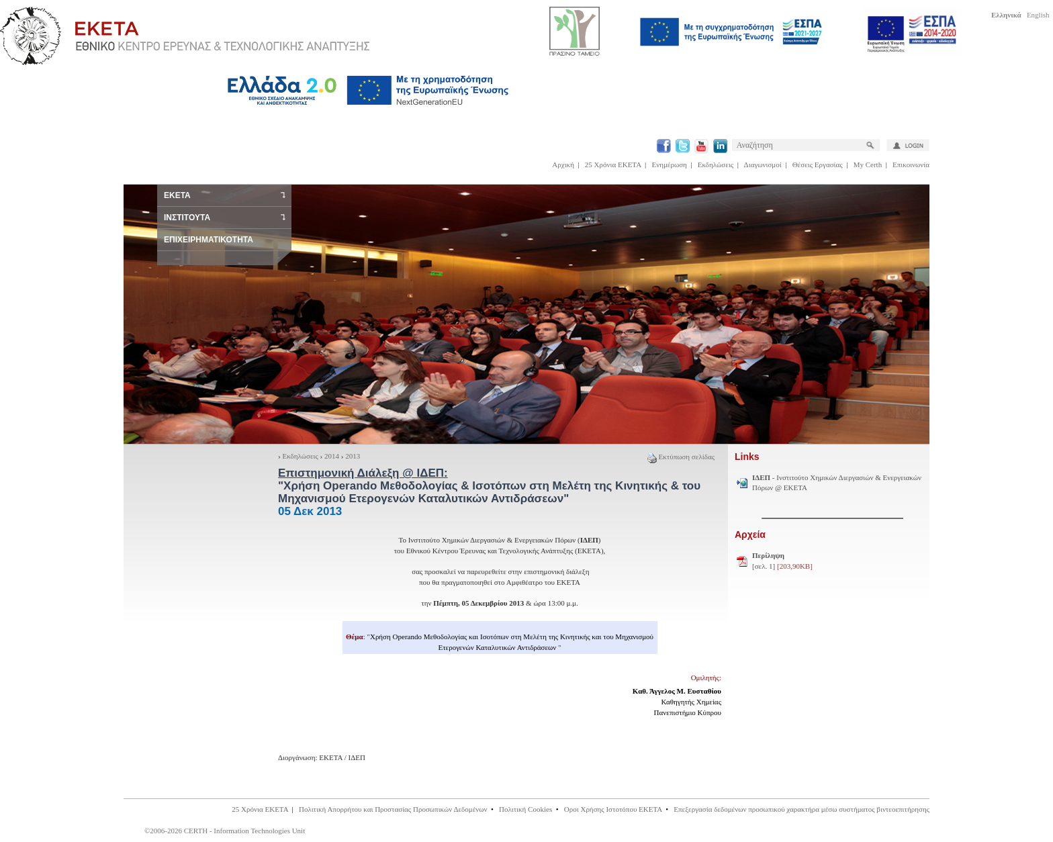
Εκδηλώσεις (715, 164)
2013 (352, 456)
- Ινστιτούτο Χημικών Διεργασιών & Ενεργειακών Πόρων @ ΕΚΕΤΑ (836, 482)
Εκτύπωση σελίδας (681, 457)
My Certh (868, 164)
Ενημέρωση (669, 164)
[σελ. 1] (782, 560)
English (1038, 15)
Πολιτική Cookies (525, 809)
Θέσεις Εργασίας (817, 164)
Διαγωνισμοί (763, 164)
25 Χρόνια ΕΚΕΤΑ (613, 164)
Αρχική (563, 164)
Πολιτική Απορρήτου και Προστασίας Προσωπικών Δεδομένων (393, 809)
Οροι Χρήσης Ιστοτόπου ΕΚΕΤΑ (613, 809)
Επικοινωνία (910, 164)
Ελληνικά (1006, 15)
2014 (331, 456)
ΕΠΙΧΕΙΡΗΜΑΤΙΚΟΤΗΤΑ (208, 239)
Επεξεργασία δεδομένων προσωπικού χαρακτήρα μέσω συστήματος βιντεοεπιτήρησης (801, 809)
